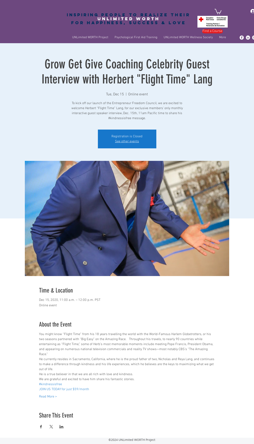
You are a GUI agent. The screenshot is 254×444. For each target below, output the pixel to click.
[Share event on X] (51, 426)
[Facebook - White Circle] (242, 37)
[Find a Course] (212, 31)
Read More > (48, 397)
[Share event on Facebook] (41, 426)
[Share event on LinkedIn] (61, 426)
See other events (127, 141)
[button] (218, 11)
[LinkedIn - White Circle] (248, 37)
